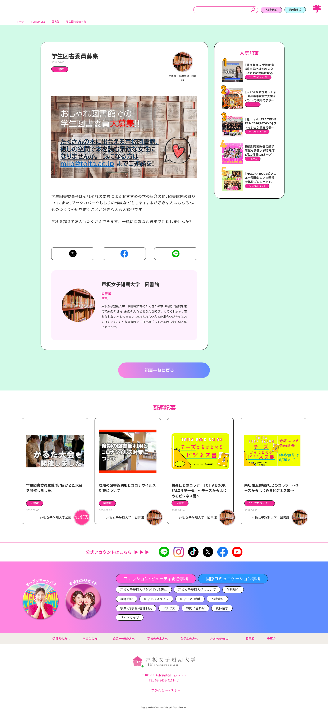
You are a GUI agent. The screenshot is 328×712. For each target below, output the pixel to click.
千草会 (271, 638)
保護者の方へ (61, 638)
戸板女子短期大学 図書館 (130, 285)
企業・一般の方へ (124, 638)
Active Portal (221, 638)
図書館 (60, 71)
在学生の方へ (189, 638)
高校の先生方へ (157, 638)
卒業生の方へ (91, 638)
